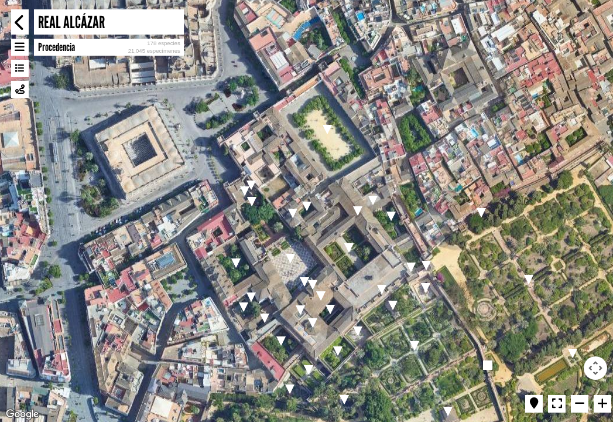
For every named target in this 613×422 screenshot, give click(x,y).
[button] (251, 185)
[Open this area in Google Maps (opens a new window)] (22, 414)
